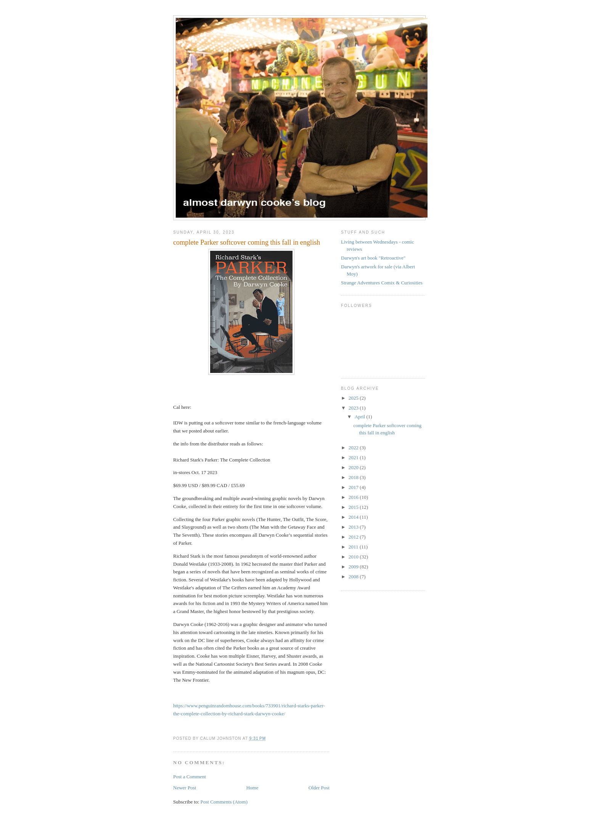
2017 (354, 487)
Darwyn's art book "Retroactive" (373, 258)
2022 (354, 447)
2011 (354, 547)
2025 (354, 398)
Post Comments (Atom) (224, 802)
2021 (354, 457)
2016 (354, 497)
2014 (354, 517)
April (361, 417)
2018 (354, 477)
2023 (354, 408)
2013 (354, 527)
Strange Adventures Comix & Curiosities (382, 283)
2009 (354, 567)
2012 (354, 537)
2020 (354, 467)
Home (252, 788)
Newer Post (184, 788)
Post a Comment (189, 776)
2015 (354, 507)
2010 (354, 557)
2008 (354, 576)
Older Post (319, 788)
